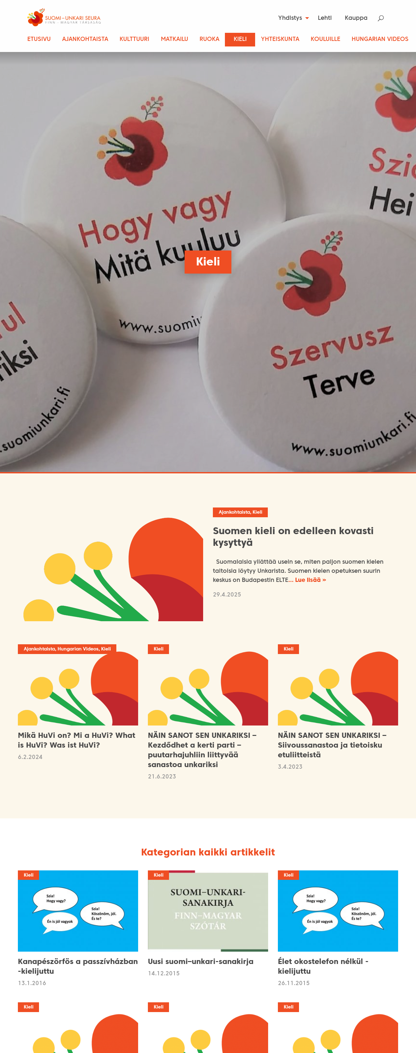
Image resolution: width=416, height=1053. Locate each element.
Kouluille (325, 39)
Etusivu (39, 39)
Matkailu (174, 39)
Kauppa (356, 18)
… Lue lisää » (307, 580)
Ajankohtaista (85, 39)
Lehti (325, 18)
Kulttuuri (134, 39)
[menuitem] (292, 18)
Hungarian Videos (380, 39)
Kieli (240, 39)
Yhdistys (290, 18)
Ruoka (209, 39)
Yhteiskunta (280, 39)
